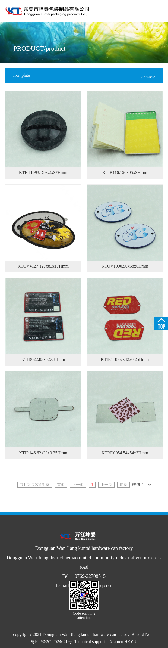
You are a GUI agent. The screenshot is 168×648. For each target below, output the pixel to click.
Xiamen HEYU (123, 641)
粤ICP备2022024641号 (52, 641)
